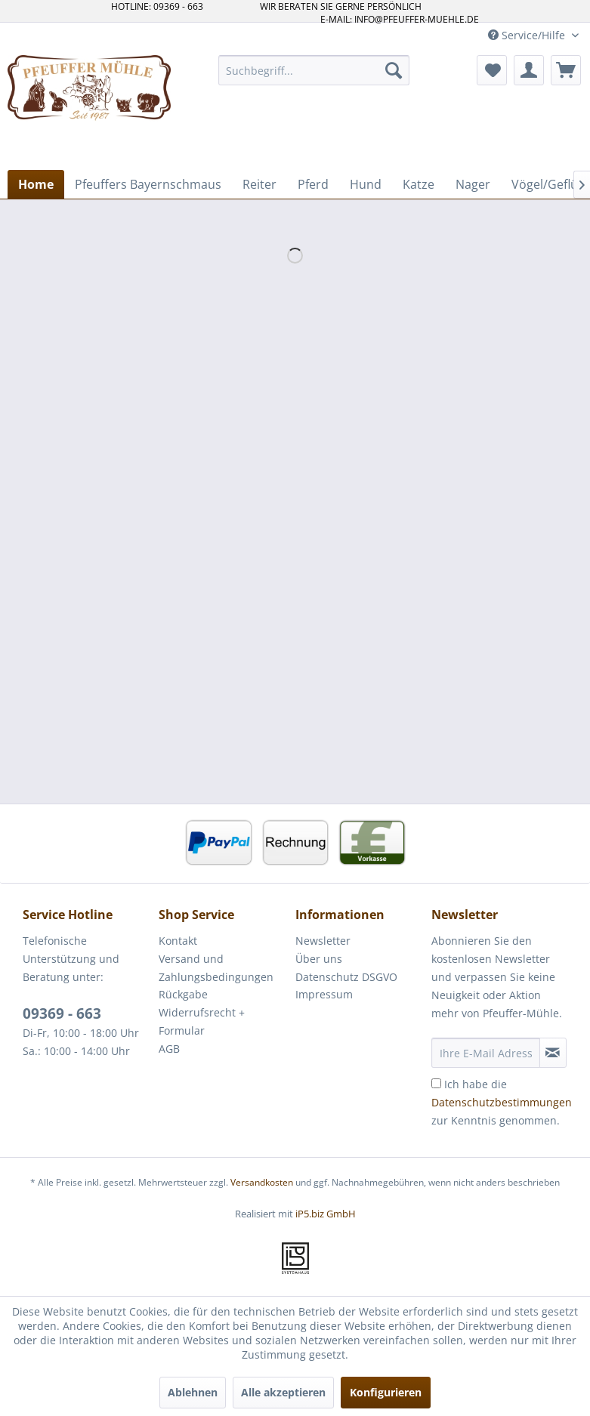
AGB (169, 1048)
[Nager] (473, 184)
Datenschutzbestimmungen (501, 1102)
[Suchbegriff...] (314, 70)
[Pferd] (313, 184)
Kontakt (178, 940)
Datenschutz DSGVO (346, 977)
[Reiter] (259, 184)
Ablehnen (193, 1392)
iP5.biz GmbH (325, 1213)
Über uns (318, 959)
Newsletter (323, 940)
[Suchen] (393, 70)
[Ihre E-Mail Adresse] (485, 1053)
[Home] (36, 184)
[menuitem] (314, 70)
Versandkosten (261, 1182)
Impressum (324, 994)
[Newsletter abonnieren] (553, 1053)
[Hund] (365, 184)
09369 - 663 (62, 1013)
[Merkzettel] (492, 70)
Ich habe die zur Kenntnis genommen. (501, 1102)
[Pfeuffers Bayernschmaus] (148, 184)
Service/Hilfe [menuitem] (528, 35)
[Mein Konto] (529, 70)
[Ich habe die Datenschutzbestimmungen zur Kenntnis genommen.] (436, 1083)
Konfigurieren (386, 1392)
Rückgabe (183, 994)
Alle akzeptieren (283, 1392)
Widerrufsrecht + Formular (202, 1021)
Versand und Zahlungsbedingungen (216, 968)
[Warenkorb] (566, 70)
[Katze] (418, 184)
